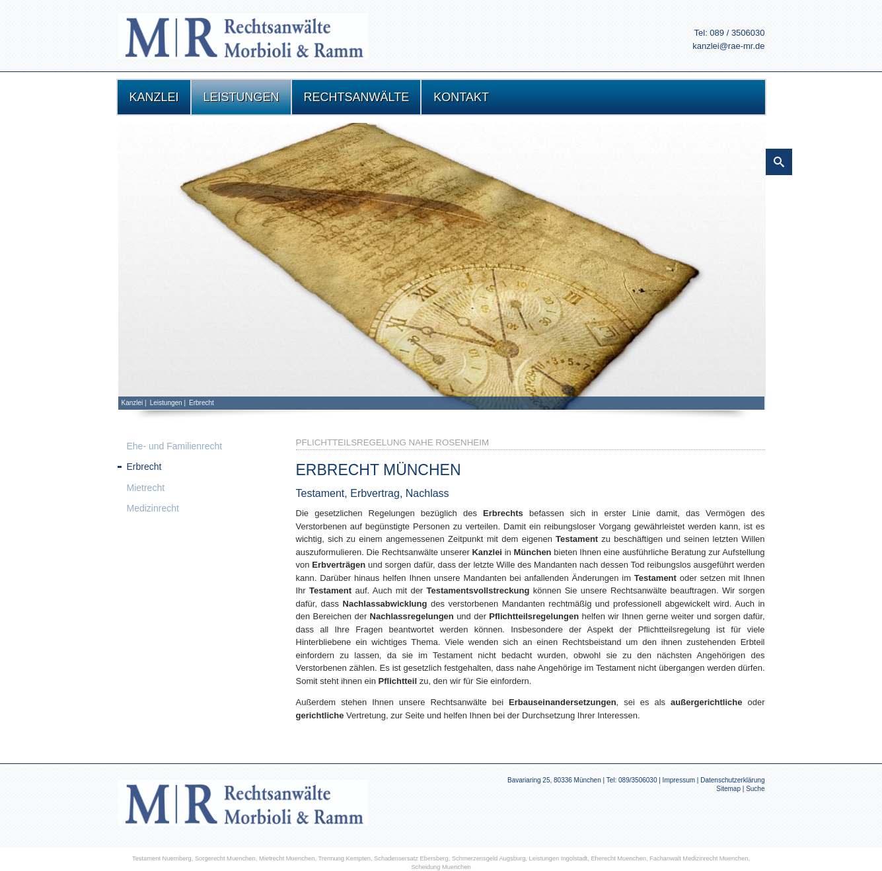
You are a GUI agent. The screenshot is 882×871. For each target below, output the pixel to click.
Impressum (679, 780)
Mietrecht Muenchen (287, 858)
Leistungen (166, 402)
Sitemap (728, 788)
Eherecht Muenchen (618, 858)
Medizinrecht (153, 508)
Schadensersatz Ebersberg (411, 858)
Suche (755, 788)
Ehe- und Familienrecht (175, 446)
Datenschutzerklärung (732, 780)
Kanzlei (132, 402)
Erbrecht (201, 402)
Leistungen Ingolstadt (558, 858)
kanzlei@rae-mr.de (728, 46)
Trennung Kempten (344, 858)
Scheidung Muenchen (440, 867)
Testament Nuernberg (162, 858)
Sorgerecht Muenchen (225, 858)
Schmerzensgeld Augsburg (489, 858)
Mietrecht (146, 487)
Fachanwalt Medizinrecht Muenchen (698, 858)
